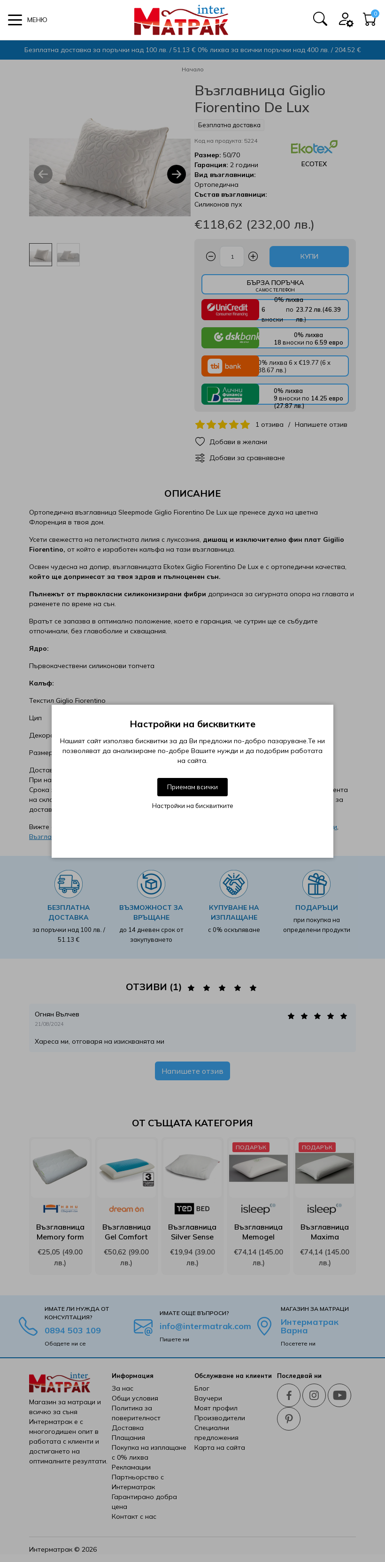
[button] (28, 20)
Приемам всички (192, 787)
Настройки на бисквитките (192, 805)
